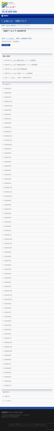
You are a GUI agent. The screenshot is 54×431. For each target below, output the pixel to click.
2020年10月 (8, 351)
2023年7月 (7, 209)
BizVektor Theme (27, 426)
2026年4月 (7, 88)
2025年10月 (8, 106)
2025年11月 (8, 101)
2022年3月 (7, 278)
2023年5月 (7, 217)
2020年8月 (7, 359)
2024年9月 (7, 149)
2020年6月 (7, 368)
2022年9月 (7, 252)
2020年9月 (7, 355)
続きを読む (6, 45)
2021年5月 (7, 321)
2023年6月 (7, 213)
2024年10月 (8, 144)
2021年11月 (8, 295)
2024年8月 (7, 153)
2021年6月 (7, 316)
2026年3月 (7, 93)
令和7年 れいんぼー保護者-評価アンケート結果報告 (20, 65)
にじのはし (16, 41)
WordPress (18, 426)
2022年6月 (7, 265)
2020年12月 (8, 342)
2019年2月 (7, 381)
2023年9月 (7, 200)
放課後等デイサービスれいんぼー (24, 424)
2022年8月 (7, 256)
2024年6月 (7, 162)
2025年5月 (7, 114)
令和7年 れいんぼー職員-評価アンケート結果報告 (20, 60)
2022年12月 (8, 239)
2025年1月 (7, 131)
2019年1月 (7, 385)
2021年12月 (8, 291)
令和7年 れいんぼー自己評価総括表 (15, 69)
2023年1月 (7, 235)
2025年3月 (7, 123)
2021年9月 (7, 304)
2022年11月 (8, 243)
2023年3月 (7, 226)
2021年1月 (7, 338)
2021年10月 (8, 299)
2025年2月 (7, 127)
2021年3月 (7, 329)
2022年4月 (7, 273)
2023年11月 (8, 192)
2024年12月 (8, 136)
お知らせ (7, 396)
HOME (3, 25)
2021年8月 (7, 308)
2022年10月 (8, 248)
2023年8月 (7, 205)
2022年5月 (7, 269)
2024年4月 (7, 170)
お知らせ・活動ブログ (11, 25)
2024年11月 (8, 140)
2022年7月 (7, 261)
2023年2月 (7, 230)
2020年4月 (7, 377)
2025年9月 (7, 110)
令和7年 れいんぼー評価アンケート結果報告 (18, 73)
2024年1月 (7, 183)
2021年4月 (7, 325)
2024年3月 (7, 174)
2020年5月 (7, 372)
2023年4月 (7, 222)
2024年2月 (7, 179)
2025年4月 (7, 119)
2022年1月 (7, 286)
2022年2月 (7, 282)
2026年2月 (7, 97)
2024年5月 (7, 166)
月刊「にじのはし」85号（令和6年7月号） (17, 38)
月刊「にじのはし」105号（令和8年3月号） (18, 77)
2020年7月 (7, 364)
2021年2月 (7, 334)
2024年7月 (7, 157)
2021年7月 (7, 312)
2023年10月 (8, 196)
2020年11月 (8, 347)
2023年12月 (8, 187)
